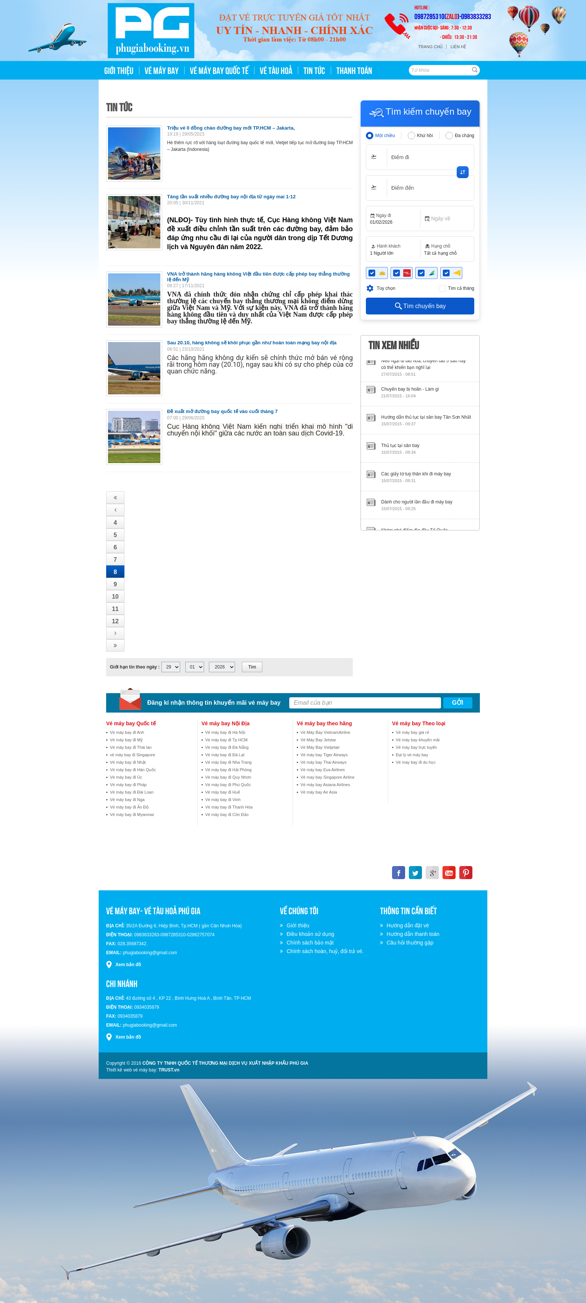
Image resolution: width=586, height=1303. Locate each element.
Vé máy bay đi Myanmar (132, 814)
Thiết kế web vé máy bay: (131, 1070)
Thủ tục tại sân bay (400, 448)
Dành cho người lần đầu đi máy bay (416, 505)
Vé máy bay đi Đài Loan (132, 792)
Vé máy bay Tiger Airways (324, 755)
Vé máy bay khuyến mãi (418, 740)
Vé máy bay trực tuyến (416, 747)
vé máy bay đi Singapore (132, 755)
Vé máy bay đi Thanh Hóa (229, 807)
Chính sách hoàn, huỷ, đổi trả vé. (326, 951)
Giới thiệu (299, 925)
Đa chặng (464, 135)
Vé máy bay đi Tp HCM (226, 740)
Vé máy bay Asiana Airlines (325, 784)
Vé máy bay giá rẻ (412, 732)
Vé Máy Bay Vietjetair (320, 747)
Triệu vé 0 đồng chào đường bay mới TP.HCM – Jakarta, (231, 128)
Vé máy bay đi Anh (127, 732)
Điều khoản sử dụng (311, 934)
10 (115, 596)
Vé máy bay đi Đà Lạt (224, 755)
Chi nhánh (122, 983)
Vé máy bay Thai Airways (323, 762)
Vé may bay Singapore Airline (327, 777)
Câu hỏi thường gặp (411, 943)
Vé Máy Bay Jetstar (318, 740)
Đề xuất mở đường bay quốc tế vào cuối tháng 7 (222, 411)
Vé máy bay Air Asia (318, 792)
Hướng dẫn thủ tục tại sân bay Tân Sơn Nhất (426, 420)
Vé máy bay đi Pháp (128, 784)
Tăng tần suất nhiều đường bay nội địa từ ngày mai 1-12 (231, 196)
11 (115, 609)
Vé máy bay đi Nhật (128, 762)
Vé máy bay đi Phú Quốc (228, 784)
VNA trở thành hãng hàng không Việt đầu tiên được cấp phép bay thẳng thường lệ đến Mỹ (258, 276)
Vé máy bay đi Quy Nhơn (228, 777)
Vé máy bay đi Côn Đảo (227, 814)
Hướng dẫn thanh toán (414, 934)
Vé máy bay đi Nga (127, 799)
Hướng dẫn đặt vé (409, 925)
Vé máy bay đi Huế (222, 792)
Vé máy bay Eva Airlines (322, 769)
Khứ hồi (425, 135)
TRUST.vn (168, 1070)
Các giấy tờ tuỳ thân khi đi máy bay (416, 477)
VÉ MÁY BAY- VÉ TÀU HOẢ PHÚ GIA (153, 910)
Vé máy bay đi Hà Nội (225, 732)
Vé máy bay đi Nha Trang (228, 762)
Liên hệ (458, 46)
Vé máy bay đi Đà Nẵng (227, 747)
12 (115, 621)
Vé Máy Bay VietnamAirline (325, 732)
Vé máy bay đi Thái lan (131, 747)
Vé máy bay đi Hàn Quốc (133, 769)
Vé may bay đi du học (416, 762)
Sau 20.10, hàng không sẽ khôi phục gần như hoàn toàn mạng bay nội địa (252, 342)
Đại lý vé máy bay (412, 755)
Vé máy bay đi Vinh (223, 799)
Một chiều (385, 135)
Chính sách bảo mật (311, 943)
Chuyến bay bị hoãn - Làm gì (410, 392)
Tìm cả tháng (461, 288)
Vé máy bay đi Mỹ (126, 740)
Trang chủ (430, 46)
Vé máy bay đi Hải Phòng (228, 769)
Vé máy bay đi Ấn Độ (129, 807)
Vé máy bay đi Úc (126, 777)
